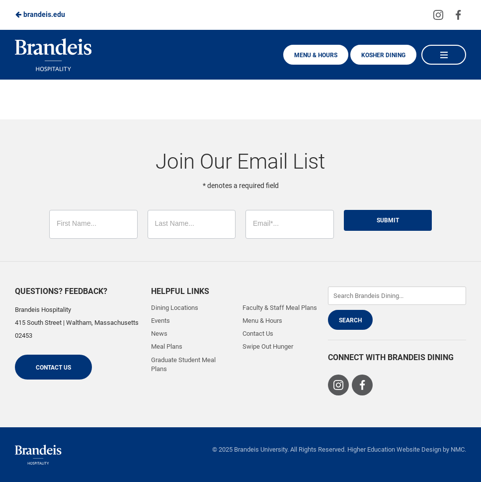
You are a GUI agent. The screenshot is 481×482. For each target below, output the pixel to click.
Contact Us (53, 367)
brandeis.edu (40, 14)
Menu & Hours (315, 55)
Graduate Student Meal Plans (183, 364)
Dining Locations (174, 307)
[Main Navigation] (443, 55)
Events (160, 320)
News (159, 333)
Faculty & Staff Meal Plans (279, 307)
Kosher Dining (383, 55)
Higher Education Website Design (394, 449)
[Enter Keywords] (397, 296)
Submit (388, 220)
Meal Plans (166, 346)
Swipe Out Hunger (267, 346)
